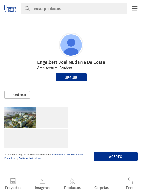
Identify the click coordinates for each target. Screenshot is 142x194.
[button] (17, 95)
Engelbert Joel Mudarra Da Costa (71, 62)
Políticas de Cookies (30, 158)
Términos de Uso (61, 154)
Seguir (71, 77)
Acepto (115, 156)
